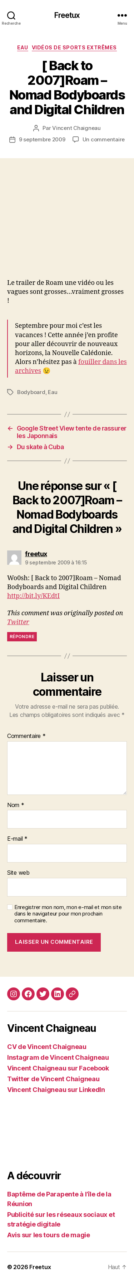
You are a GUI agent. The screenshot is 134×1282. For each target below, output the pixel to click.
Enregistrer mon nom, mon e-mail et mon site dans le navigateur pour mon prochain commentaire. (67, 914)
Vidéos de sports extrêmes (74, 47)
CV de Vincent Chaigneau (46, 1046)
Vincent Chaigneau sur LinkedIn (56, 1089)
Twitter (18, 622)
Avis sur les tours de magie (48, 1235)
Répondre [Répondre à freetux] (22, 636)
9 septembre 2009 (42, 139)
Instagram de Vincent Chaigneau (58, 1057)
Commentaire (26, 736)
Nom (15, 805)
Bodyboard (31, 392)
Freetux (67, 15)
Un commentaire (104, 139)
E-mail (17, 839)
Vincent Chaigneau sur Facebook (58, 1068)
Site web (18, 873)
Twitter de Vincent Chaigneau (53, 1079)
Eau (22, 47)
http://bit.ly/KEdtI (33, 596)
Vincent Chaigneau (76, 128)
